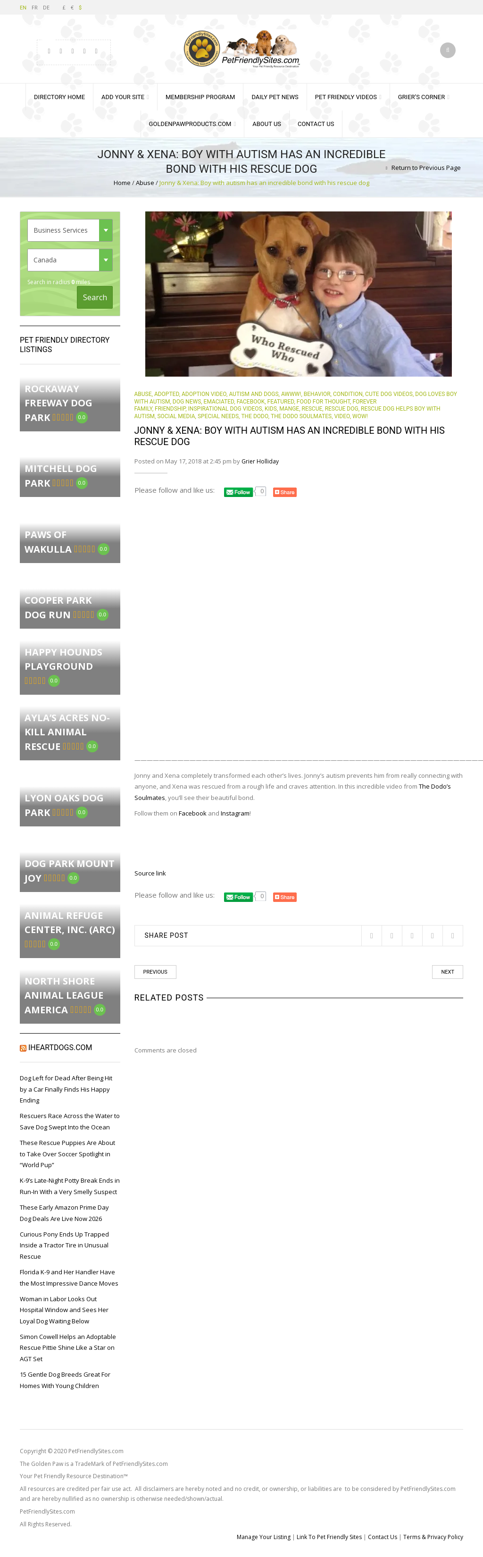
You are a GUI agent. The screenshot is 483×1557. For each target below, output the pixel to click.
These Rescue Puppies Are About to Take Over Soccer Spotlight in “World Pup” (67, 1153)
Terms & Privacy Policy (433, 1537)
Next (447, 972)
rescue (312, 408)
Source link (150, 873)
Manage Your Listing (264, 1537)
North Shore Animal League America (64, 995)
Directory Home (59, 97)
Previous (155, 972)
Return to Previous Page (426, 167)
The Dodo (254, 416)
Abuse (145, 182)
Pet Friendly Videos (346, 97)
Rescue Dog (341, 408)
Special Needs (218, 416)
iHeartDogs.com (60, 1047)
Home (122, 182)
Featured (280, 401)
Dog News (187, 401)
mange (289, 408)
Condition (348, 394)
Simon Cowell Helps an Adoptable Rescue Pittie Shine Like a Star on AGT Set (68, 1347)
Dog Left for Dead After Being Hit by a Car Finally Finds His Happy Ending (66, 1089)
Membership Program (200, 97)
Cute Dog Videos (389, 394)
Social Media (176, 416)
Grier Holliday (260, 461)
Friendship (170, 408)
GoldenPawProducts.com (190, 123)
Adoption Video (204, 394)
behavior (317, 394)
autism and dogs (253, 394)
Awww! (291, 394)
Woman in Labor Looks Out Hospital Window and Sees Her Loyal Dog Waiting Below (64, 1310)
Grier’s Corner (421, 97)
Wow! (360, 416)
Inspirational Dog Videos (225, 408)
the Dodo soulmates (301, 416)
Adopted (166, 394)
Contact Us (316, 123)
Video (342, 416)
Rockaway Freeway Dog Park (58, 403)
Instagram (235, 813)
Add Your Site (122, 97)
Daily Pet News (274, 97)
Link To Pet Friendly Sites (329, 1537)
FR (35, 7)
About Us (266, 123)
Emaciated (219, 401)
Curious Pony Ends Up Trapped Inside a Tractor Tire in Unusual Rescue (64, 1245)
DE (46, 7)
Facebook (251, 401)
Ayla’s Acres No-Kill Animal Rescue (67, 732)
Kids (271, 408)
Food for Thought (323, 401)
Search (95, 297)
